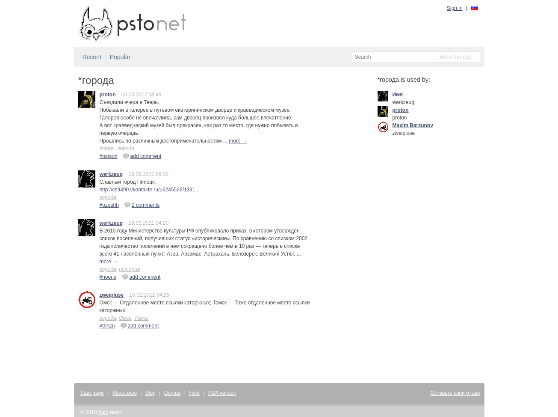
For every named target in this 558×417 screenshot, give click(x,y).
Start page (92, 393)
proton (108, 95)
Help (194, 393)
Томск (141, 318)
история (129, 269)
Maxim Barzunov (413, 125)
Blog (150, 393)
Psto (103, 412)
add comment (142, 155)
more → (238, 141)
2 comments (141, 204)
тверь (107, 149)
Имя (398, 95)
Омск (125, 318)
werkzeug (111, 174)
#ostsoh (109, 156)
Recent (92, 57)
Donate (172, 393)
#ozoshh (109, 205)
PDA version (222, 393)
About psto (124, 393)
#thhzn (107, 326)
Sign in (455, 8)
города (126, 149)
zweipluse (112, 295)
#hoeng (108, 277)
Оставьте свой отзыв (455, 393)
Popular (120, 57)
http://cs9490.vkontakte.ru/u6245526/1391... (150, 190)
